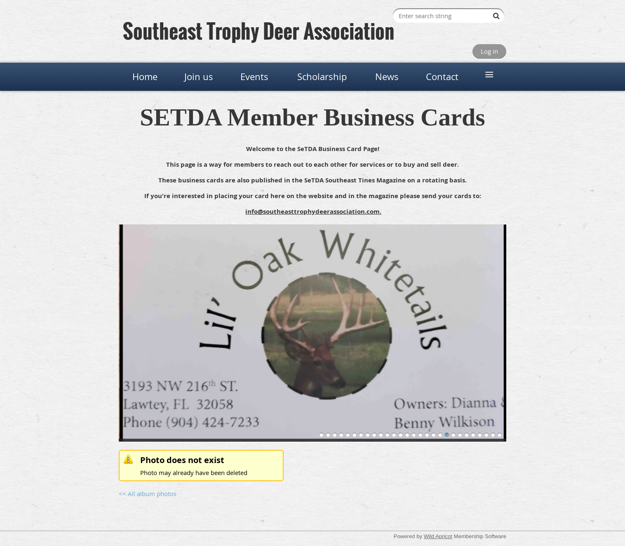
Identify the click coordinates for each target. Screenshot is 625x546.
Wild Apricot (438, 536)
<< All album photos (147, 493)
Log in (489, 51)
